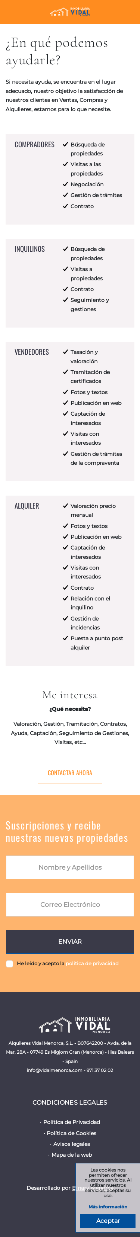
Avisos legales (71, 1144)
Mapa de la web (72, 1154)
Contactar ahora (70, 772)
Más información (107, 1207)
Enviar (70, 941)
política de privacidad (92, 963)
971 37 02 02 (100, 1070)
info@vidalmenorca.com (55, 1070)
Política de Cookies (71, 1133)
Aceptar (108, 1220)
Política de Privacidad (71, 1122)
